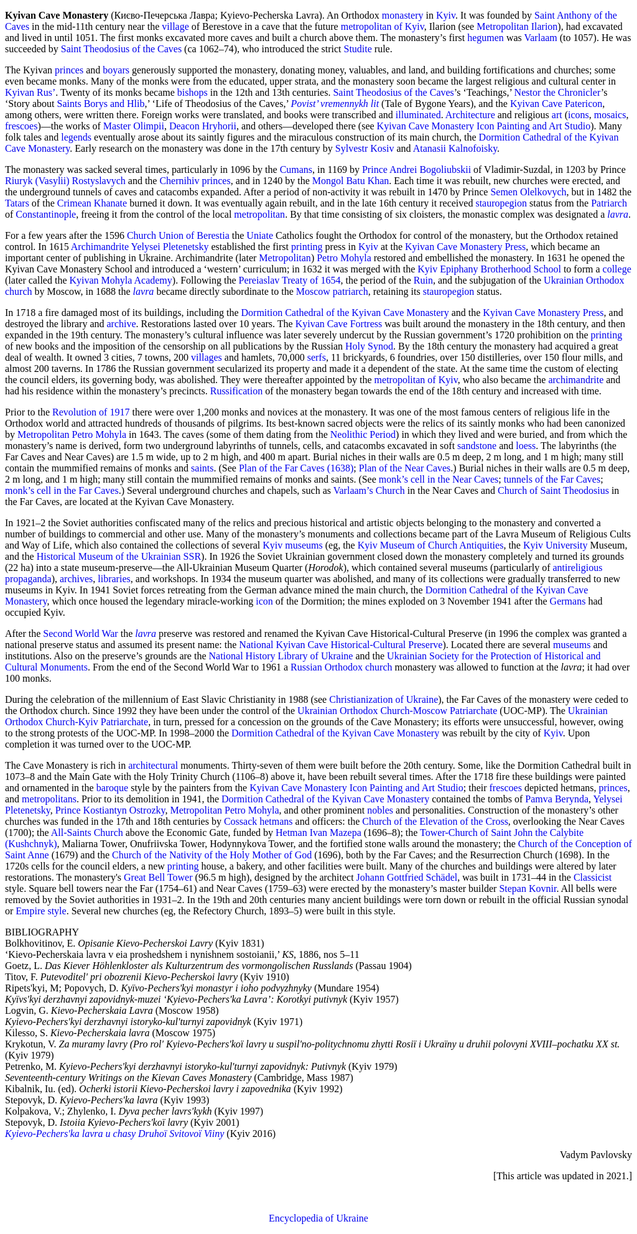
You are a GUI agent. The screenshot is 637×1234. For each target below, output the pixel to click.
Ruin (423, 280)
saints (202, 468)
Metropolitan (285, 258)
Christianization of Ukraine (383, 699)
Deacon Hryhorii (202, 126)
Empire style (41, 911)
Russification (236, 391)
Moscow (313, 291)
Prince (375, 169)
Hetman (291, 832)
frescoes (21, 126)
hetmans (275, 821)
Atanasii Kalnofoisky (455, 148)
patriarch (350, 291)
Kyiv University (555, 545)
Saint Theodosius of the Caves (121, 49)
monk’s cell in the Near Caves (438, 479)
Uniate (259, 235)
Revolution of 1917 (90, 412)
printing (307, 246)
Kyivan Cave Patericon (556, 103)
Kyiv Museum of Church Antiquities (431, 545)
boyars (116, 70)
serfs (316, 357)
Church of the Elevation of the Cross (435, 821)
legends (76, 137)
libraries (114, 578)
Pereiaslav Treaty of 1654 (289, 280)
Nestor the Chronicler (557, 92)
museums (303, 545)
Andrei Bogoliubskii (430, 169)
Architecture (470, 114)
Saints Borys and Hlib (101, 103)
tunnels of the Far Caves (552, 479)
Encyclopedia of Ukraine (318, 1218)
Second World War (80, 633)
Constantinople (46, 214)
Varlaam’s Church (369, 490)
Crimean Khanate (92, 203)
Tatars (17, 203)
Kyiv (445, 15)
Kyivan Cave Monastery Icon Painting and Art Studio (484, 126)
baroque (112, 787)
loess (526, 445)
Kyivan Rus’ (30, 92)
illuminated (418, 114)
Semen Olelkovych (528, 192)
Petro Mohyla (344, 258)
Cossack (240, 821)
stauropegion (501, 203)
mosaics (610, 114)
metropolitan (259, 214)
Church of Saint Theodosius (553, 490)
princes (69, 70)
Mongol (328, 180)
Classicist (592, 877)
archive (121, 323)
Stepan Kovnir (527, 888)
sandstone (476, 445)
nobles (380, 810)
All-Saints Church (87, 832)
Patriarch (609, 203)
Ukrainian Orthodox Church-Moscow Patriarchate (397, 710)
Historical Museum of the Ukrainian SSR (119, 556)
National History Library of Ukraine (281, 656)
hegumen (485, 37)
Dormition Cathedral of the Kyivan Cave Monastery (345, 312)
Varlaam (540, 37)
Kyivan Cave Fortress (339, 323)
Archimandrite (100, 246)
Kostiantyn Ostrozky (124, 810)
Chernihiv (179, 180)
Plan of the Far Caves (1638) (296, 468)
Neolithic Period (363, 434)
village (175, 26)
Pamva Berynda (556, 799)
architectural (153, 765)
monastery (403, 15)
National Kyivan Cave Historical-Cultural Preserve (340, 644)
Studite (357, 49)
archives (76, 578)
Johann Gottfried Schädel (407, 877)
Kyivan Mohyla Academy (121, 280)
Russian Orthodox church (342, 667)
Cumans (296, 169)
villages (206, 357)
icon (264, 601)
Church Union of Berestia (178, 235)
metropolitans (49, 799)
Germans (568, 601)
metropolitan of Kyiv (382, 26)
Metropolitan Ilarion (517, 26)
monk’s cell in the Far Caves (62, 490)
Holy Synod (369, 346)
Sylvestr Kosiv (364, 148)
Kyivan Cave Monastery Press (465, 246)
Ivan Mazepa (335, 832)
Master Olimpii (133, 126)
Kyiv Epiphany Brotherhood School (489, 269)
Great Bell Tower (158, 877)
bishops (192, 92)
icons (578, 114)
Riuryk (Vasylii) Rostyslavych (65, 180)
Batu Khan (367, 180)
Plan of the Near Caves (405, 468)
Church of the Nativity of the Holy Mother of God (212, 855)
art (557, 114)
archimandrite (575, 379)
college (617, 269)
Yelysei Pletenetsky (169, 246)
